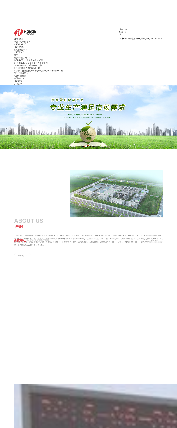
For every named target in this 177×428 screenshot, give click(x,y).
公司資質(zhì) (20, 66)
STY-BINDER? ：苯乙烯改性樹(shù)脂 (31, 81)
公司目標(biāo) (20, 68)
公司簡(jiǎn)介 (20, 63)
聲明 (16, 73)
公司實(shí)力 (20, 71)
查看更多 (22, 287)
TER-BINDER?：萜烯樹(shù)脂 (28, 84)
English (122, 50)
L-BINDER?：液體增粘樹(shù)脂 (28, 79)
